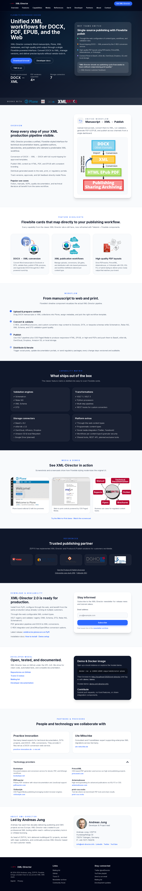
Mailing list (15, 679)
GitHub (55, 873)
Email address (82, 609)
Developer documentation (22, 683)
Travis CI (56, 876)
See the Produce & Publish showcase (71, 570)
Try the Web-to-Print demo (61, 518)
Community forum (59, 883)
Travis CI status (17, 676)
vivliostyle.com (19, 794)
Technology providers (71, 762)
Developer (79, 8)
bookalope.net (19, 776)
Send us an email (101, 876)
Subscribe (102, 622)
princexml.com (77, 773)
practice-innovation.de (22, 749)
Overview (15, 8)
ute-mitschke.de (81, 747)
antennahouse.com (79, 785)
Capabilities (37, 8)
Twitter (106, 844)
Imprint (13, 881)
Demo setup (44, 636)
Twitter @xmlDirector (102, 870)
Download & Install (21, 60)
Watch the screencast (82, 518)
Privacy (20, 881)
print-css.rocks (78, 794)
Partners (89, 8)
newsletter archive (100, 628)
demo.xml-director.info (99, 684)
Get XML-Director (123, 3)
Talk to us (17, 68)
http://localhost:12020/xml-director (106, 677)
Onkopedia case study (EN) (65, 573)
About (99, 8)
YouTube (114, 844)
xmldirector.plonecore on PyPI (36, 632)
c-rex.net (36, 749)
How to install (31, 636)
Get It (69, 8)
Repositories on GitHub (21, 672)
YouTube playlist (101, 873)
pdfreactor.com (19, 785)
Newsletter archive (59, 880)
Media (48, 8)
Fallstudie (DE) (82, 573)
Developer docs (43, 60)
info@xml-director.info (85, 844)
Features (25, 8)
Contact (108, 8)
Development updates (103, 883)
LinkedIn (99, 844)
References (58, 8)
